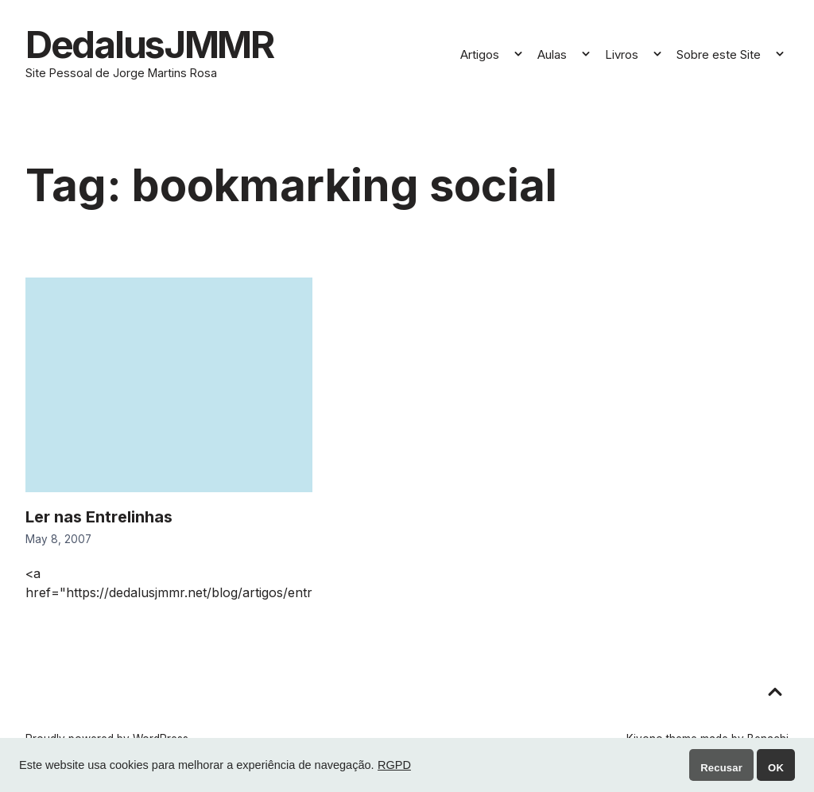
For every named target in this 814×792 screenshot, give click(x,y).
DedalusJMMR (170, 48)
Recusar (721, 768)
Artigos (479, 57)
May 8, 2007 (58, 546)
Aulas (552, 57)
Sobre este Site (718, 57)
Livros (621, 57)
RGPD (394, 765)
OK (776, 768)
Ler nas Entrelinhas (98, 524)
